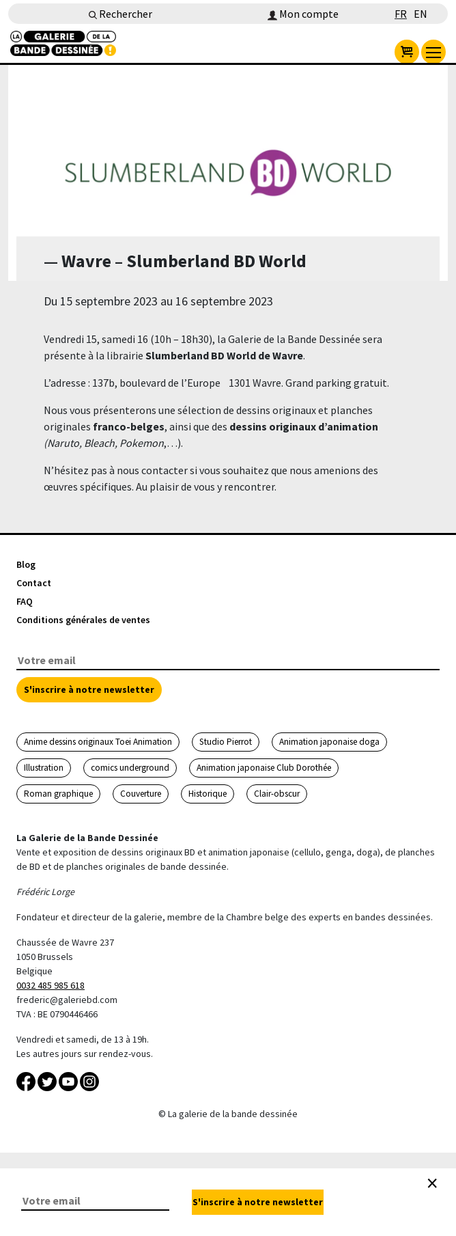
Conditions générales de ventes (83, 620)
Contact (33, 583)
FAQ (24, 601)
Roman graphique (58, 793)
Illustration (43, 767)
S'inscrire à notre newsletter (89, 689)
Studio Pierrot (225, 741)
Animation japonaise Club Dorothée (264, 767)
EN (420, 13)
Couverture (140, 793)
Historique (207, 793)
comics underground (130, 767)
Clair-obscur (277, 793)
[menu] (433, 52)
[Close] (432, 1183)
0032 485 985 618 (50, 985)
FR (401, 13)
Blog (25, 564)
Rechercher (120, 13)
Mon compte (303, 13)
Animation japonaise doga (329, 741)
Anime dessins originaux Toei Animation (98, 741)
